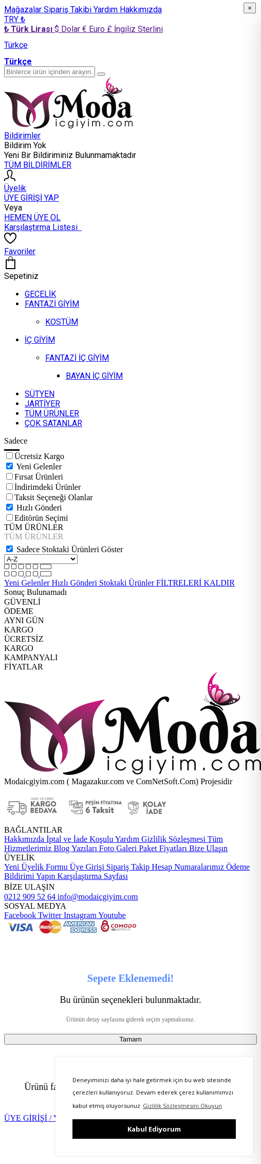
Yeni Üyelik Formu (36, 866)
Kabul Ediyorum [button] (154, 1129)
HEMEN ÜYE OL (32, 217)
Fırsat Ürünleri (38, 476)
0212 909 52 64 (29, 896)
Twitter (49, 915)
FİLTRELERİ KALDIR (195, 582)
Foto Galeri (117, 848)
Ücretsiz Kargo (39, 456)
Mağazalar (24, 9)
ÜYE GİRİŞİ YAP (31, 198)
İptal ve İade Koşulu (78, 839)
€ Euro (94, 29)
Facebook (20, 915)
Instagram (79, 915)
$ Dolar (68, 29)
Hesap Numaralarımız (187, 866)
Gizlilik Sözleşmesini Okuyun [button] (182, 1105)
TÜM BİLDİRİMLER (37, 165)
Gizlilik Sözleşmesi (172, 839)
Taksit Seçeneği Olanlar (53, 497)
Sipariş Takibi (69, 9)
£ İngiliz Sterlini (135, 29)
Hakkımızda (141, 9)
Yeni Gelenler (39, 466)
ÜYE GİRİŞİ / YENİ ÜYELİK (55, 1118)
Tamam (130, 1039)
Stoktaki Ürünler (127, 582)
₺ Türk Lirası (29, 29)
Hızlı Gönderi (39, 507)
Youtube (111, 915)
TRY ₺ (14, 19)
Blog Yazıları (74, 848)
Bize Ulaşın (207, 848)
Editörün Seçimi (41, 518)
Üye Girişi (87, 866)
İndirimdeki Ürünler (47, 487)
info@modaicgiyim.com (96, 896)
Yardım (107, 9)
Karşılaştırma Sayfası (91, 876)
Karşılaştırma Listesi (43, 227)
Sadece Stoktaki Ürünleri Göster (69, 549)
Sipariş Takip (128, 866)
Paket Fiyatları (162, 848)
